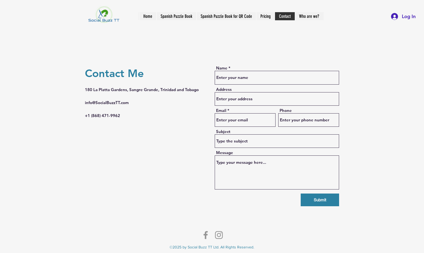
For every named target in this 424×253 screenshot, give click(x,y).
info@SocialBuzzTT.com (107, 102)
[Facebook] (205, 235)
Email (221, 110)
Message (224, 153)
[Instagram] (219, 235)
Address (224, 89)
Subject (223, 131)
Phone (286, 110)
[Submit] (320, 200)
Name (221, 68)
